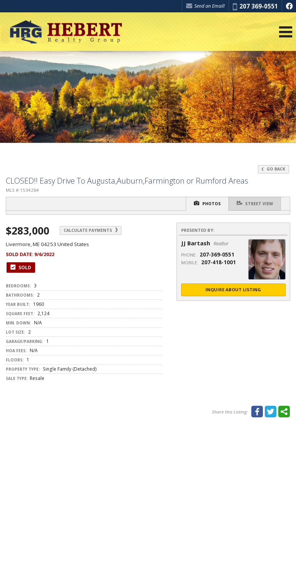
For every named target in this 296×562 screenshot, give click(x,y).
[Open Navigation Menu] (285, 32)
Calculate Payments (91, 230)
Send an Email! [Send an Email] (205, 6)
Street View (255, 203)
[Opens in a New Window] (289, 6)
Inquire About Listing (233, 289)
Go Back (273, 169)
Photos (207, 203)
